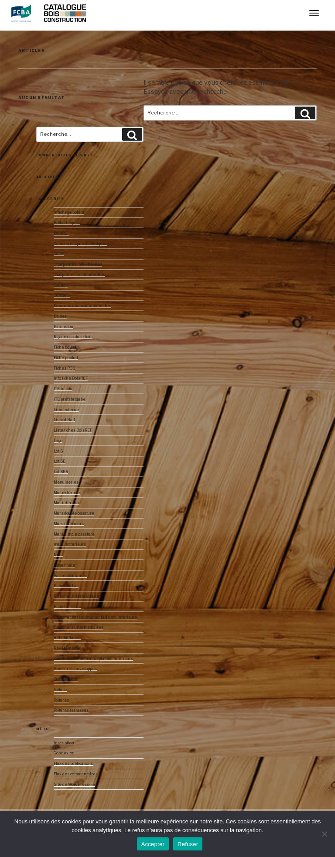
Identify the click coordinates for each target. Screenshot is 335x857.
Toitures (61, 700)
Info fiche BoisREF (71, 378)
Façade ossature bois (73, 337)
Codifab (61, 285)
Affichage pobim (69, 212)
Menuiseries (66, 482)
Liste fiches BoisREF (73, 430)
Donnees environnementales (82, 306)
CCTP (59, 254)
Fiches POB (64, 368)
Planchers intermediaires (78, 627)
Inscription (64, 743)
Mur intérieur (66, 503)
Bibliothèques (67, 223)
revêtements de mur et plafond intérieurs (93, 659)
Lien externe (66, 410)
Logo (58, 441)
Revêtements (67, 648)
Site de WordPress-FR (74, 784)
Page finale (64, 565)
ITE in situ (63, 389)
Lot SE (59, 461)
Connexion (64, 753)
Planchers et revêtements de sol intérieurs (95, 617)
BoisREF (61, 233)
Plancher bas (66, 586)
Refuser (188, 844)
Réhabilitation (67, 638)
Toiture (60, 690)
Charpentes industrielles (78, 264)
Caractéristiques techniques (80, 244)
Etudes (60, 316)
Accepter (152, 844)
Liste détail (64, 420)
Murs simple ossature (74, 534)
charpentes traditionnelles (79, 275)
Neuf (58, 555)
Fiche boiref (65, 347)
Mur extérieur (67, 493)
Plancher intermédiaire (76, 596)
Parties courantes (70, 576)
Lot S (58, 451)
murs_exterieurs (70, 544)
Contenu (62, 295)
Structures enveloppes (75, 669)
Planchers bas (67, 607)
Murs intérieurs (69, 524)
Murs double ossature (74, 513)
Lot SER (61, 472)
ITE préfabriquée (69, 399)
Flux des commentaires (76, 774)
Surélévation (66, 679)
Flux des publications (73, 763)
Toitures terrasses (71, 710)
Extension (63, 327)
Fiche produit (66, 358)
